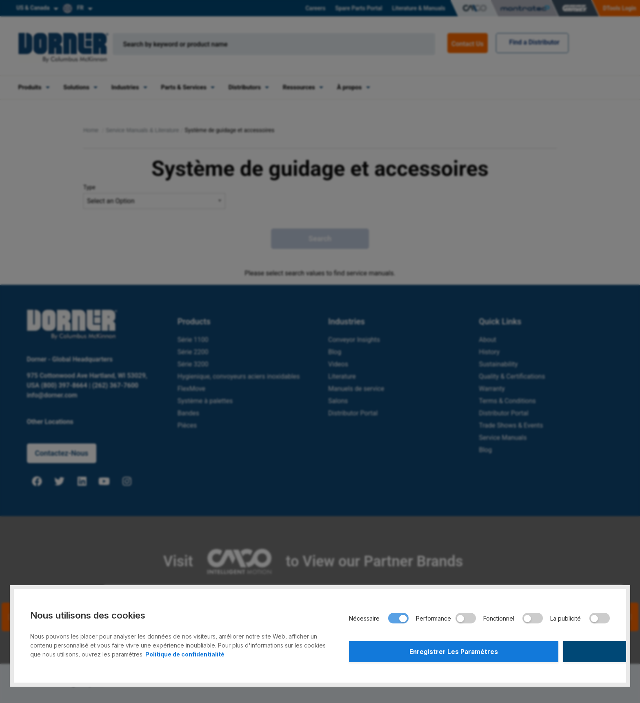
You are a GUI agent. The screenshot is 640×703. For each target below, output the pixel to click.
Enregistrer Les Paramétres (413, 650)
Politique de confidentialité (184, 651)
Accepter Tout (546, 650)
